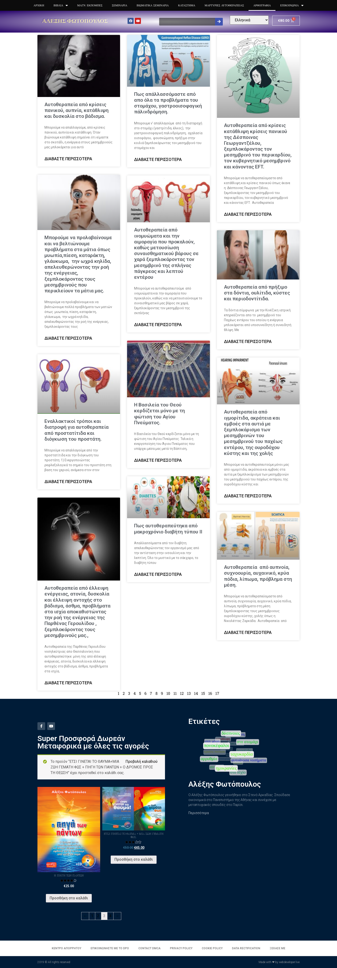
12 (182, 693)
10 (168, 693)
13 (189, 693)
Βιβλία (61, 5)
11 (175, 693)
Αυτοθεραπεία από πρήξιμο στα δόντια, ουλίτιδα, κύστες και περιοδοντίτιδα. (257, 293)
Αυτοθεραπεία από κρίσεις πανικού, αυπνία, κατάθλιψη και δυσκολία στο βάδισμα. (76, 110)
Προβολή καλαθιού (141, 761)
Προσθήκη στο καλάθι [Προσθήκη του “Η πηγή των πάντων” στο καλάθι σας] (69, 898)
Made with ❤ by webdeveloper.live (279, 962)
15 (203, 693)
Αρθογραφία (262, 5)
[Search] (219, 22)
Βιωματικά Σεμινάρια (153, 5)
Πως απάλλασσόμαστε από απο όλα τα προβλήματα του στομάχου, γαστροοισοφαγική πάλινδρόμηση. (168, 103)
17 (217, 693)
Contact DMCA (149, 948)
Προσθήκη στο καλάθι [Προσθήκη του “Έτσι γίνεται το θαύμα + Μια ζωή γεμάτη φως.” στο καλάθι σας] (133, 859)
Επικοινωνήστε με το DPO (110, 948)
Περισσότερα (198, 813)
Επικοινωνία (291, 5)
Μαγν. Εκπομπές (90, 5)
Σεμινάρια (119, 5)
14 (196, 693)
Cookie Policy (212, 948)
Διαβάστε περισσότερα (68, 158)
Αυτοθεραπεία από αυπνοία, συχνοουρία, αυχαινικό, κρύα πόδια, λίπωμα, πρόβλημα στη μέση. (258, 576)
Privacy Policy (181, 948)
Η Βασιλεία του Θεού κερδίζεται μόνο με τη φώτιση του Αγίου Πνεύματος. (159, 413)
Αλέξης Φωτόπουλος (75, 20)
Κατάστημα (186, 5)
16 (210, 693)
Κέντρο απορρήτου (66, 948)
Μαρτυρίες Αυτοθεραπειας (224, 5)
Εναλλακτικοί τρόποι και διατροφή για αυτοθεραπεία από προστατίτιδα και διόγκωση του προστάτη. (76, 430)
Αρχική (38, 5)
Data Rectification (246, 948)
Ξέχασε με (277, 948)
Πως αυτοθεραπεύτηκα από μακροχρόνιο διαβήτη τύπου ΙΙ (168, 528)
